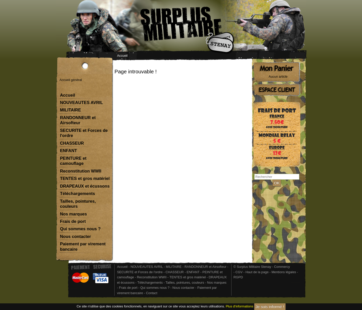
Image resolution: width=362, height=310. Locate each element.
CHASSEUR (72, 143)
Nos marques (73, 214)
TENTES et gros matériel (85, 178)
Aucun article (278, 76)
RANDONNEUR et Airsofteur (78, 120)
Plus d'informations (239, 306)
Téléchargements (77, 193)
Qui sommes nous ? (80, 228)
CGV (239, 272)
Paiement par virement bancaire (83, 246)
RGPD (238, 277)
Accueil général (71, 80)
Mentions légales (283, 272)
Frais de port (73, 221)
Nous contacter (75, 236)
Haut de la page (256, 272)
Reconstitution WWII (81, 171)
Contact (151, 293)
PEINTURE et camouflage (73, 161)
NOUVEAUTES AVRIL (81, 102)
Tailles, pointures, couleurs (78, 204)
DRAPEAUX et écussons (85, 186)
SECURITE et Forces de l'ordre (84, 133)
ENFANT (68, 150)
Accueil (122, 56)
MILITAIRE (70, 110)
